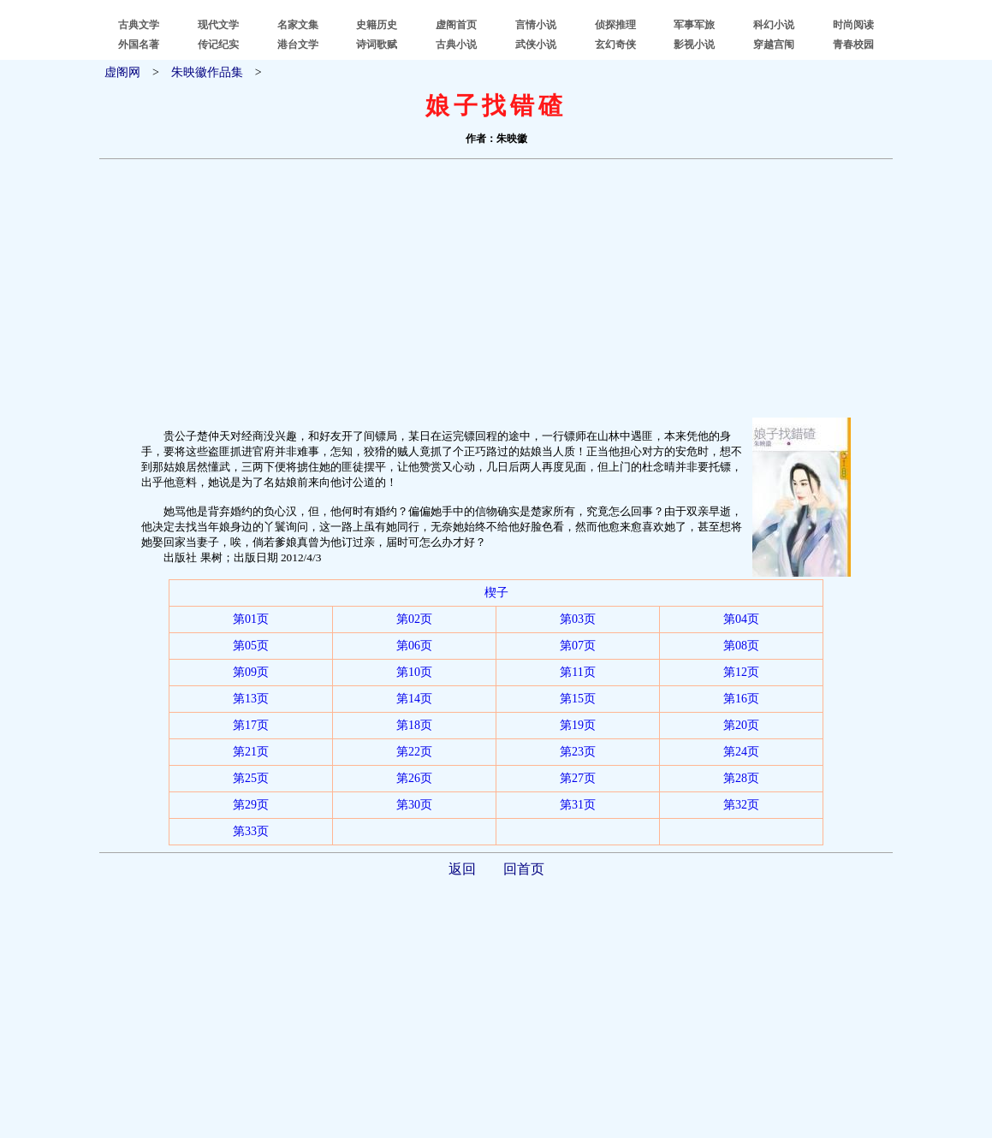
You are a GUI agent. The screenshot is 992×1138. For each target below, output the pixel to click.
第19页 (578, 725)
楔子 (496, 592)
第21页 (251, 751)
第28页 (741, 778)
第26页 (414, 778)
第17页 (251, 725)
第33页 (251, 831)
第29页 (251, 804)
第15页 (578, 698)
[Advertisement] (496, 288)
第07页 (578, 645)
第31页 (578, 804)
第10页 (414, 672)
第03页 (578, 619)
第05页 (251, 645)
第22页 (414, 751)
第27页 (578, 778)
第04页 (741, 619)
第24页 (741, 751)
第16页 (741, 698)
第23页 (578, 751)
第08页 (741, 645)
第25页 (251, 778)
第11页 (577, 672)
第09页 (251, 672)
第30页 (414, 804)
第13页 (251, 698)
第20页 (741, 725)
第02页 (414, 619)
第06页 (414, 645)
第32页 (741, 804)
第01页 (251, 619)
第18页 (414, 725)
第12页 (741, 672)
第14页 (414, 698)
